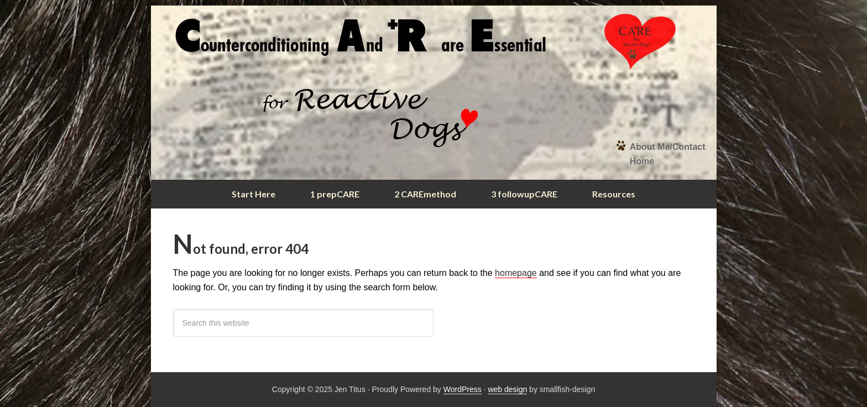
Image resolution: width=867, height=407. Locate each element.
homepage (516, 273)
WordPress (462, 389)
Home (642, 161)
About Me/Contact (668, 147)
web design (507, 389)
